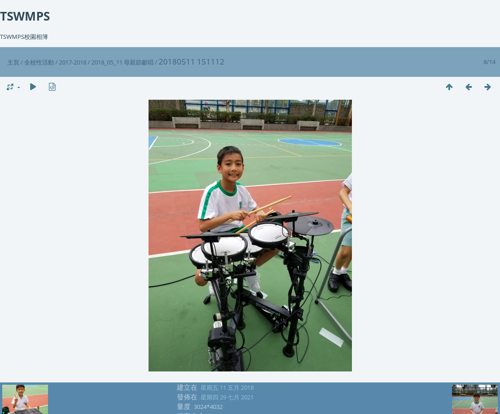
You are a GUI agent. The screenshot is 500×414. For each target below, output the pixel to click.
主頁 (13, 62)
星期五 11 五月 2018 (227, 387)
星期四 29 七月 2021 (227, 397)
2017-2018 (72, 62)
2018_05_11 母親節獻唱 (122, 62)
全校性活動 (39, 62)
